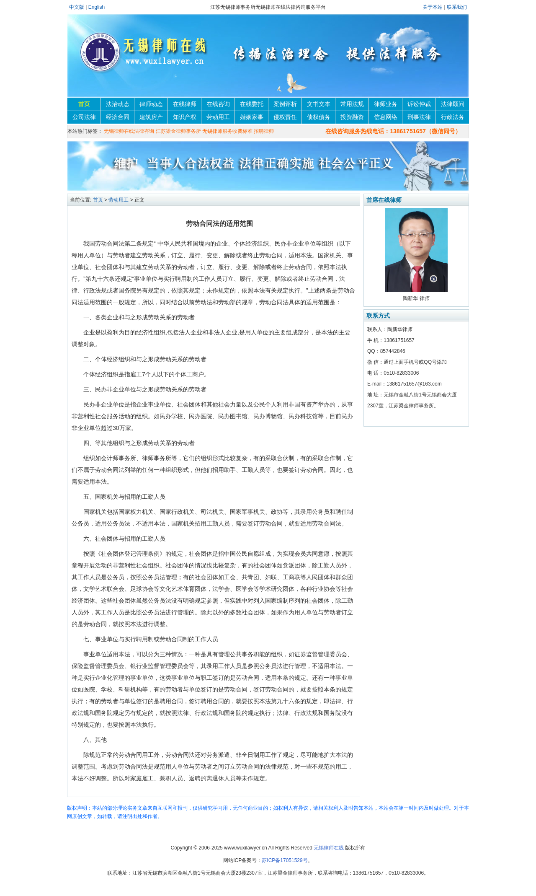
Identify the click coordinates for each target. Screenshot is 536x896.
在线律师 (184, 104)
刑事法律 (419, 117)
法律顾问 (452, 104)
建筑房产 (151, 117)
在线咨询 (218, 104)
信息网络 (385, 117)
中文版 (76, 7)
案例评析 (285, 104)
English (96, 7)
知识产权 (184, 117)
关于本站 (433, 7)
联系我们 (457, 7)
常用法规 (352, 104)
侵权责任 (285, 117)
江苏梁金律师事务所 (178, 131)
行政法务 (452, 117)
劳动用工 (218, 117)
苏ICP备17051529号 (284, 860)
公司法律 (84, 117)
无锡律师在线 (329, 848)
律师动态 (151, 104)
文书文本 (318, 104)
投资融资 (352, 117)
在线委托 (251, 104)
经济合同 (117, 117)
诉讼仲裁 (419, 104)
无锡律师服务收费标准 (227, 131)
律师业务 (385, 104)
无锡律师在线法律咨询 (129, 131)
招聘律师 (264, 131)
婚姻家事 (251, 117)
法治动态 (117, 104)
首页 (84, 104)
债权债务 (318, 117)
